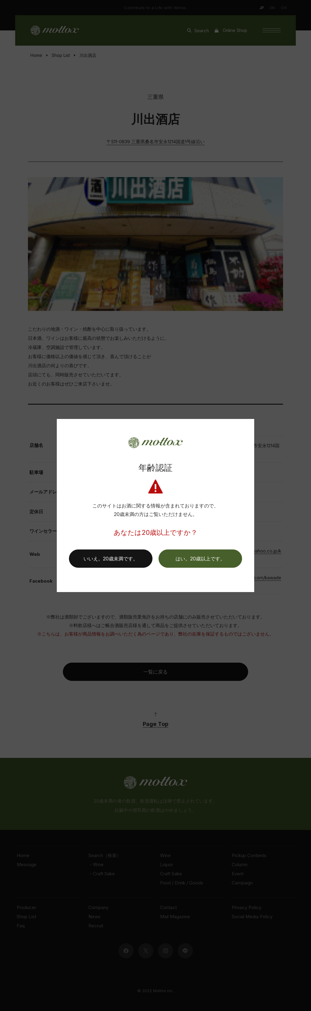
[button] (200, 558)
